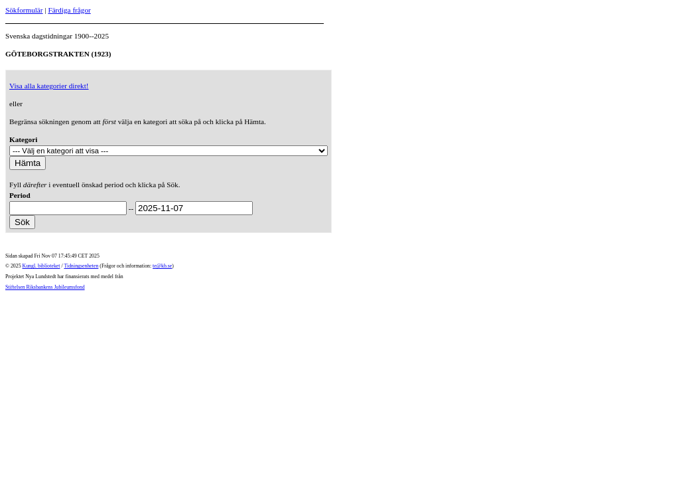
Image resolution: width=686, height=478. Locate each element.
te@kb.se (162, 266)
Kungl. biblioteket (41, 266)
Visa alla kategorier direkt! (49, 86)
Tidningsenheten (81, 266)
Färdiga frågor (69, 10)
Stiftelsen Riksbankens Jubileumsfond (45, 287)
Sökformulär (24, 10)
